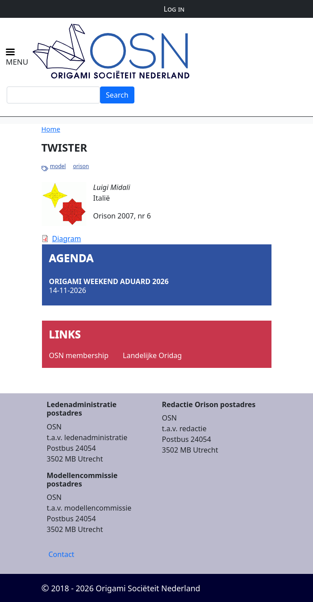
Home (51, 128)
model (58, 166)
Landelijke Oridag (152, 355)
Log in (174, 9)
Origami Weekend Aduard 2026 (109, 281)
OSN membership (79, 355)
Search (117, 95)
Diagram (66, 238)
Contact (62, 554)
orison (81, 166)
